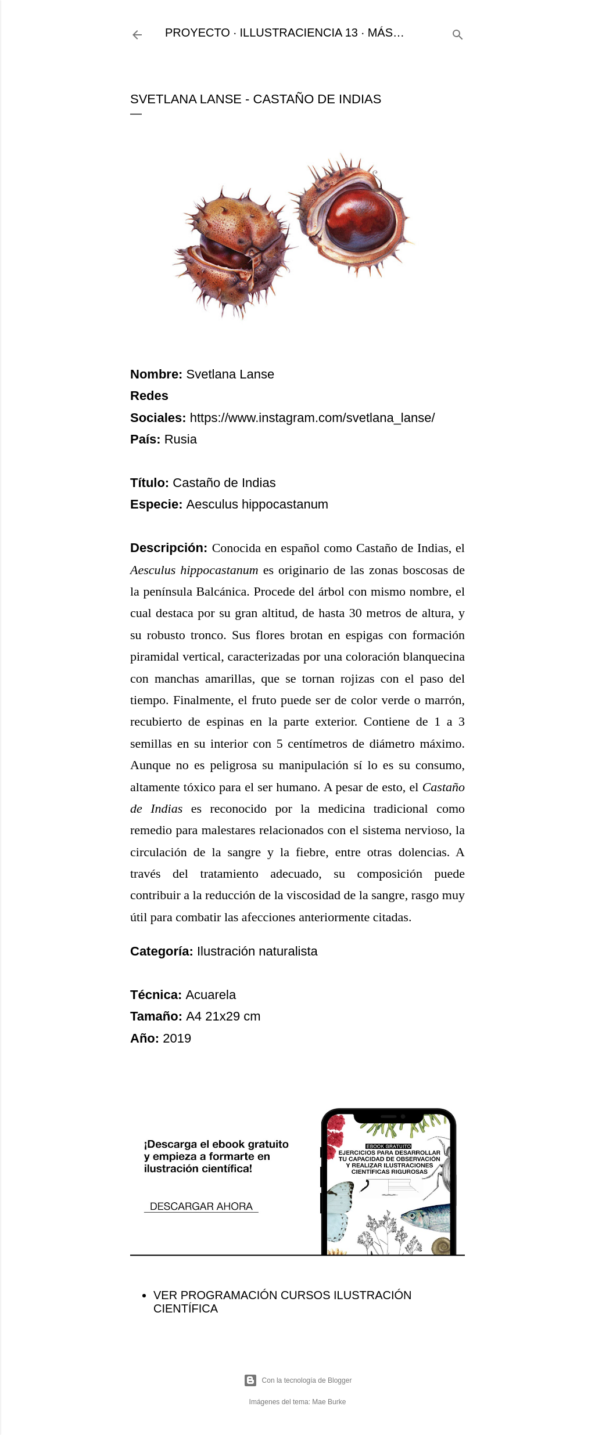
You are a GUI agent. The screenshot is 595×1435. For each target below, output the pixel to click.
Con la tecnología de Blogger (297, 1380)
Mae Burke (329, 1402)
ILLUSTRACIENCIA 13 (299, 32)
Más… (386, 32)
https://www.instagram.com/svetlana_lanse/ (312, 417)
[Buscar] (458, 33)
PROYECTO (197, 32)
